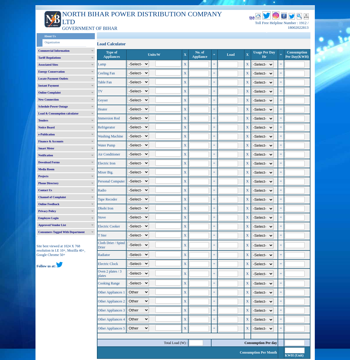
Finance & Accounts (50, 141)
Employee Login (48, 218)
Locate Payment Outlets (53, 78)
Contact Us (45, 190)
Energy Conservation (51, 71)
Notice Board (46, 127)
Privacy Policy (47, 211)
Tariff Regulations (49, 57)
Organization (52, 42)
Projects (43, 176)
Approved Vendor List (52, 225)
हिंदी (252, 18)
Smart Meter (46, 148)
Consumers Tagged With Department (61, 232)
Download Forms (49, 162)
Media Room (46, 169)
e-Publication (46, 134)
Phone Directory (48, 183)
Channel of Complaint (52, 197)
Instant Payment (48, 85)
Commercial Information (54, 50)
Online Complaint (49, 92)
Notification (45, 155)
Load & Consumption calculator (58, 113)
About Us (50, 36)
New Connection (48, 99)
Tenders (43, 120)
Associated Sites (48, 64)
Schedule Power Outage (53, 106)
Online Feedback (49, 204)
